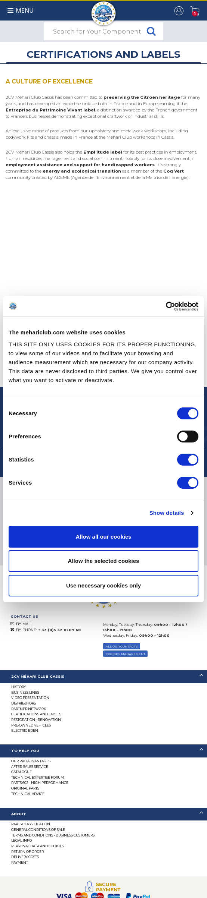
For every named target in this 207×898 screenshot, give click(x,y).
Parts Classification (30, 824)
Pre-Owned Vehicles (31, 725)
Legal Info (21, 840)
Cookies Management (125, 654)
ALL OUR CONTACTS (122, 646)
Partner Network (28, 709)
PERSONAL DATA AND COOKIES (37, 846)
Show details (166, 513)
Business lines (25, 692)
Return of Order (27, 852)
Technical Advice (27, 794)
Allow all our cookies (103, 536)
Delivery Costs (25, 857)
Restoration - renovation (36, 720)
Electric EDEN (24, 730)
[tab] (103, 676)
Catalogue (21, 772)
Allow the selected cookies (103, 561)
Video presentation (30, 698)
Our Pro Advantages (30, 761)
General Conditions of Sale (38, 830)
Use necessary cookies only (103, 585)
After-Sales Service (29, 767)
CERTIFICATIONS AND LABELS (36, 714)
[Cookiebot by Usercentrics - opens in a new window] (165, 306)
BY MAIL (24, 624)
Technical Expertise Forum (37, 777)
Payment (19, 862)
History (18, 687)
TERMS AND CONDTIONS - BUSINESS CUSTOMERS (53, 835)
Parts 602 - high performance (39, 783)
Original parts (25, 788)
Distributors (23, 703)
